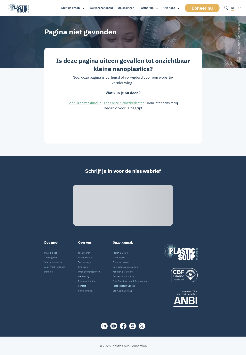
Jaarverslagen (85, 262)
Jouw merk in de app (54, 267)
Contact (82, 285)
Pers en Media (85, 290)
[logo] (181, 275)
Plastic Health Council (124, 285)
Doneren (48, 271)
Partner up (146, 8)
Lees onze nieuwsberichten (124, 103)
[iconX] (142, 326)
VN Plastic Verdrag (122, 290)
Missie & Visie (85, 257)
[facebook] (123, 326)
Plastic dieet (50, 252)
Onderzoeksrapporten (89, 271)
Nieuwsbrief (84, 252)
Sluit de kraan (70, 8)
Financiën (83, 267)
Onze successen (121, 262)
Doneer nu (202, 8)
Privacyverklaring (86, 281)
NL (233, 8)
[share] (104, 326)
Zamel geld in (51, 257)
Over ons (169, 8)
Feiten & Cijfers (120, 252)
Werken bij (83, 276)
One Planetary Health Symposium (130, 281)
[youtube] (113, 326)
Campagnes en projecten (125, 267)
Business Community (123, 276)
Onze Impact (119, 257)
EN (239, 8)
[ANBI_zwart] (181, 298)
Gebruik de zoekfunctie (84, 103)
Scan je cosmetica (53, 262)
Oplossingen (126, 8)
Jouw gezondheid (101, 8)
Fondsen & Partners (123, 271)
